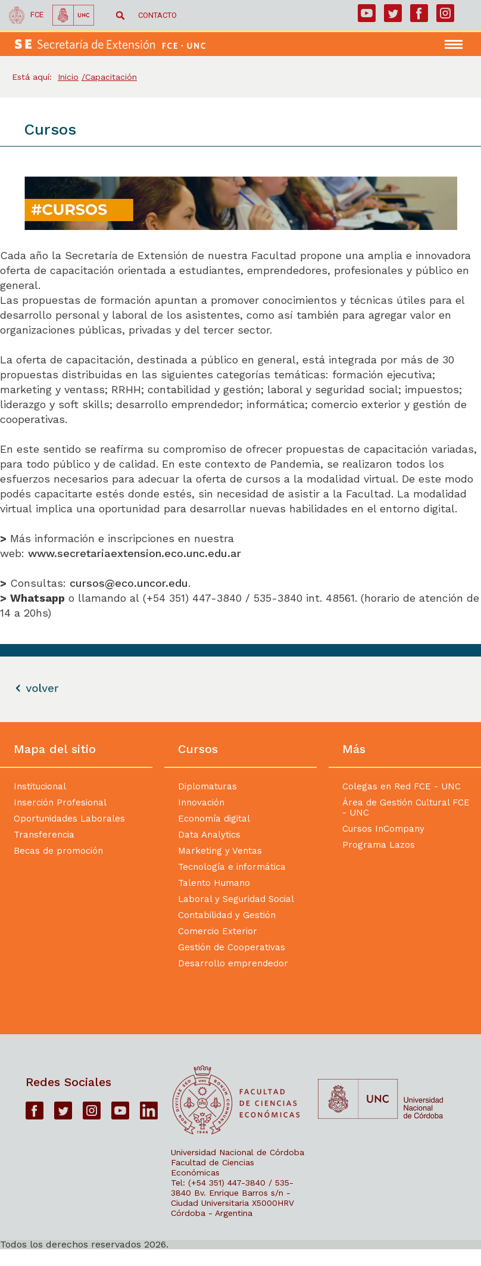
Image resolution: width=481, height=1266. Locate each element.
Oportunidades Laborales (69, 818)
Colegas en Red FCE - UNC (401, 786)
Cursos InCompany (383, 828)
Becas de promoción (58, 850)
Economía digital (214, 818)
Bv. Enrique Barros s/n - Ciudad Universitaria (231, 1198)
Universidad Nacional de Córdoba (237, 1152)
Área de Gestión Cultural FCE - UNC (406, 807)
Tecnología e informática (232, 866)
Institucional (40, 786)
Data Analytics (209, 834)
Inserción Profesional (60, 802)
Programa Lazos (378, 844)
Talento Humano (214, 883)
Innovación (201, 802)
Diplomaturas (207, 786)
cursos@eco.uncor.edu (129, 583)
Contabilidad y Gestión (227, 915)
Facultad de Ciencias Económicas (212, 1167)
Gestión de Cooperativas (231, 947)
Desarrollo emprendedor (233, 963)
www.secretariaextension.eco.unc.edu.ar (136, 553)
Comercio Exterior (217, 931)
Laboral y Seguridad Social (236, 899)
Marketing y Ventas (220, 850)
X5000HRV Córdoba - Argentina (232, 1208)
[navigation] (460, 44)
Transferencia (44, 834)
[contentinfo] (240, 985)
